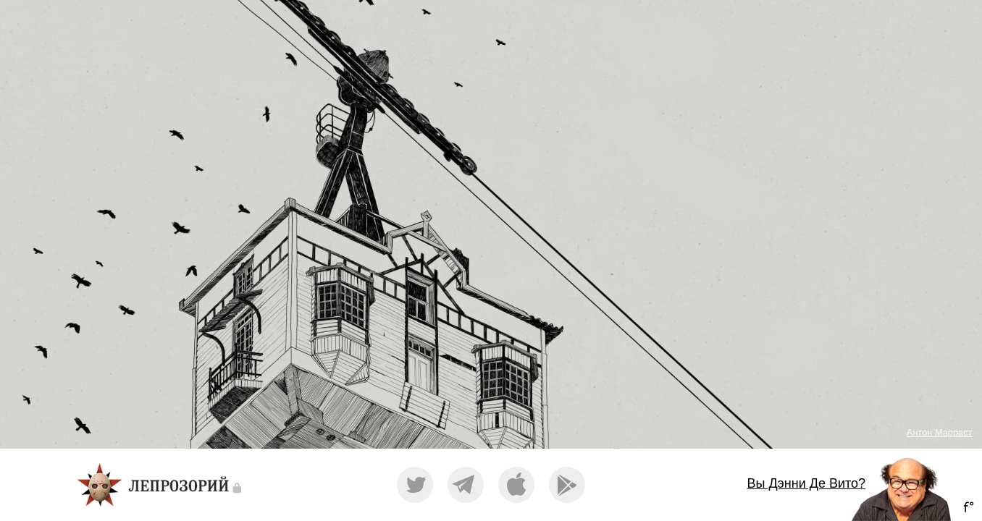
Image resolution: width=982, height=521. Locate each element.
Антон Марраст (940, 432)
